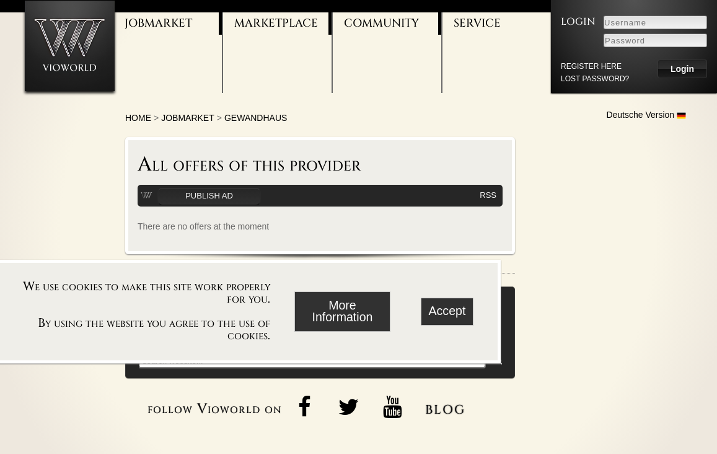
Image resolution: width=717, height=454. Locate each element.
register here (591, 66)
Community (381, 23)
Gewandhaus (255, 118)
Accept (446, 311)
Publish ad (209, 195)
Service (477, 23)
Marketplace (276, 23)
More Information (342, 311)
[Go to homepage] (70, 45)
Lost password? (595, 78)
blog (445, 407)
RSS (488, 195)
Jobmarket (158, 23)
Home (138, 118)
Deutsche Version (646, 115)
